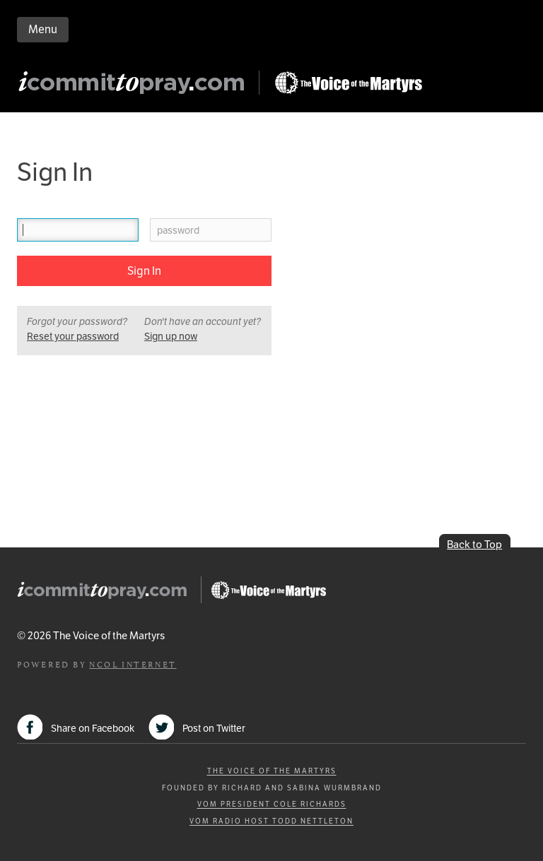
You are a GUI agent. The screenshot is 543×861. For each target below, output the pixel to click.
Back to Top (474, 544)
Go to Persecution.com (348, 83)
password (178, 231)
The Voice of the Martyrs (272, 771)
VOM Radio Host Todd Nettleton (271, 821)
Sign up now (170, 336)
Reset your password (73, 336)
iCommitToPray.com (136, 86)
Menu (42, 29)
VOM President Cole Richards (271, 804)
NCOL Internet (132, 664)
